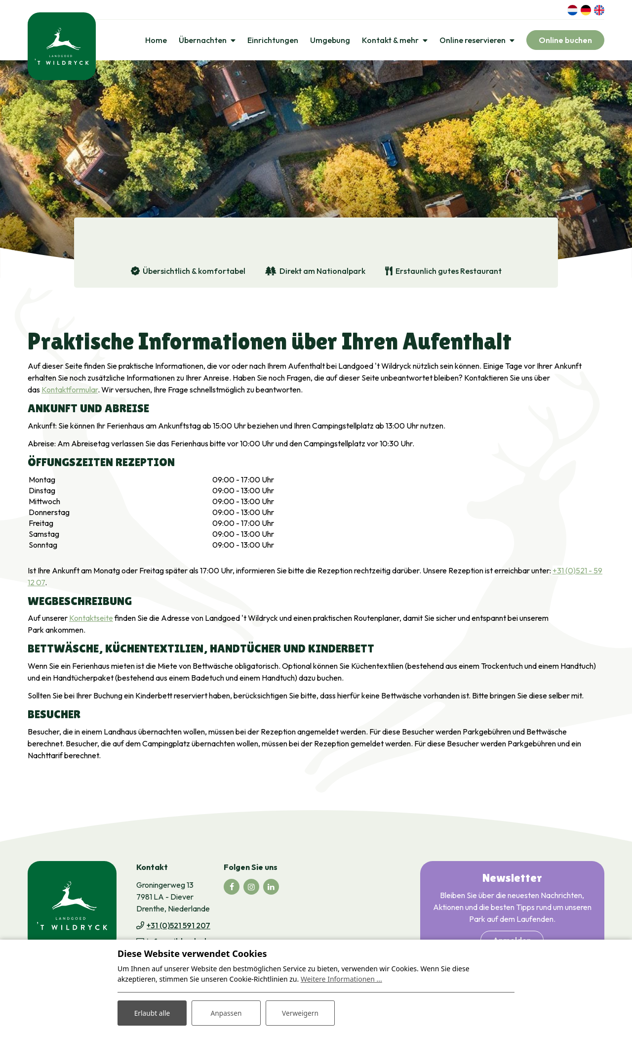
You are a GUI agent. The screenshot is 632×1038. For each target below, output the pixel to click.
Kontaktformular (69, 390)
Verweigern (299, 1012)
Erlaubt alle (152, 1012)
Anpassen (226, 1012)
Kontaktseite (91, 619)
